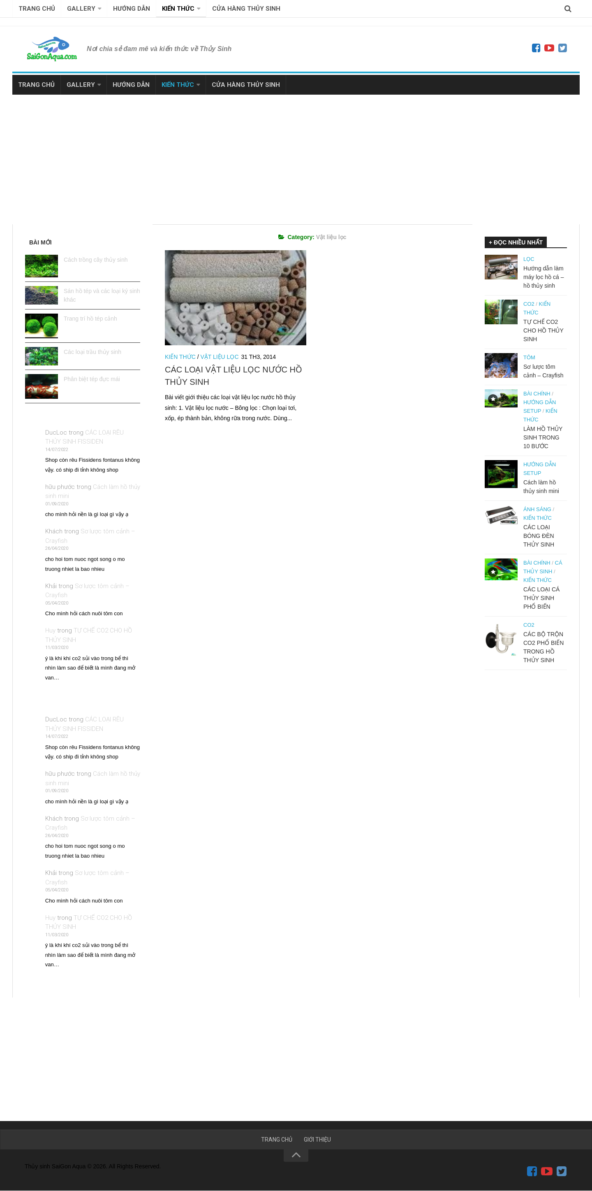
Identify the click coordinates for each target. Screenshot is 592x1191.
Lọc (528, 259)
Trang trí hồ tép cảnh (90, 318)
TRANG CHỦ (36, 8)
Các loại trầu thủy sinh (92, 352)
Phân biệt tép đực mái (92, 379)
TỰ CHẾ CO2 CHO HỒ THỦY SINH (543, 330)
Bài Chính (536, 394)
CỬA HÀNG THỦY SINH (246, 8)
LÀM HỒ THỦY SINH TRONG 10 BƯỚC (542, 437)
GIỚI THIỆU (317, 1139)
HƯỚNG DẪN (131, 8)
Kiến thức (180, 357)
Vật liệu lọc (219, 357)
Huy (50, 630)
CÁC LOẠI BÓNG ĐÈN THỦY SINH (538, 536)
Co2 (528, 304)
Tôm (529, 357)
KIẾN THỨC (178, 8)
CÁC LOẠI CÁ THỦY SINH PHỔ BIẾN (541, 598)
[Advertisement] (296, 156)
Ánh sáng (537, 509)
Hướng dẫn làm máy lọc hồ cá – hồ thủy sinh (543, 277)
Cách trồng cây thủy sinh (96, 259)
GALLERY (81, 8)
